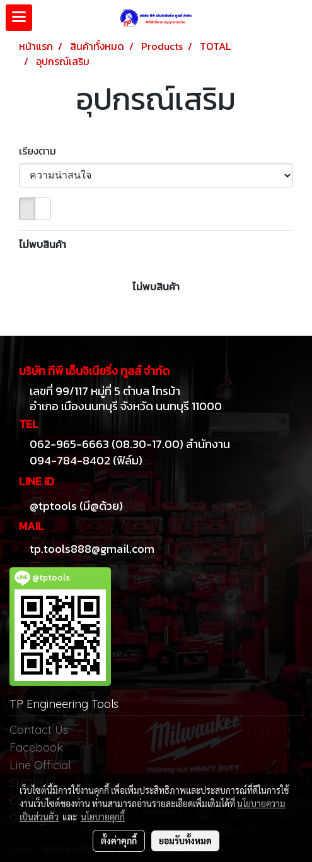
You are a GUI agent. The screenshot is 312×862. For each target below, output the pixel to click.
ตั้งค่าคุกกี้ (119, 840)
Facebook (36, 747)
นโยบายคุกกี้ (103, 816)
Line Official (40, 765)
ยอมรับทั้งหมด (185, 840)
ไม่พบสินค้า (42, 244)
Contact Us (38, 730)
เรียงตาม (41, 150)
